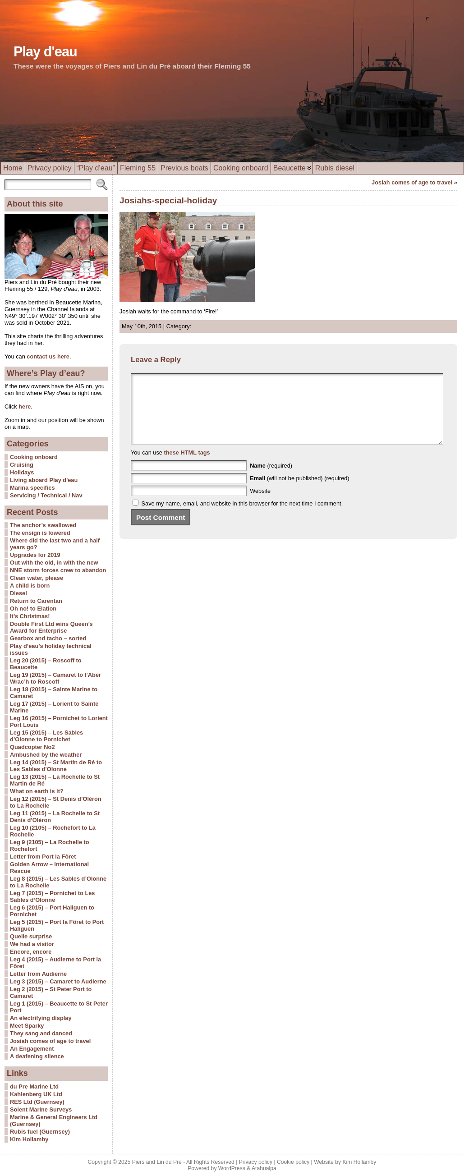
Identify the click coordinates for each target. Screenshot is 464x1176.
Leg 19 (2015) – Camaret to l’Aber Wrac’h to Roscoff (55, 678)
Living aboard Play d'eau (44, 480)
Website (260, 504)
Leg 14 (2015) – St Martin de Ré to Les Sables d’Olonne (56, 765)
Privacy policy (255, 1162)
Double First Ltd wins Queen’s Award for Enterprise (51, 627)
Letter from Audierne (38, 973)
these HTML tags (187, 466)
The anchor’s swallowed (43, 525)
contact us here (48, 356)
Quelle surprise (31, 936)
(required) (271, 479)
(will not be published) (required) (299, 491)
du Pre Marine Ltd (34, 1086)
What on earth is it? (37, 791)
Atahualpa (264, 1168)
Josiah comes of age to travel (50, 1041)
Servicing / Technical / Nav (46, 495)
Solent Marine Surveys (41, 1109)
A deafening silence (37, 1056)
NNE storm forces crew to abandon (58, 570)
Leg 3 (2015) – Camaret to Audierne (58, 981)
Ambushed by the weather (46, 754)
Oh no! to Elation (33, 608)
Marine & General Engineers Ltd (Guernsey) (53, 1120)
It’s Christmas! (30, 616)
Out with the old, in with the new (54, 562)
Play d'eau (45, 52)
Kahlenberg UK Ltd (36, 1094)
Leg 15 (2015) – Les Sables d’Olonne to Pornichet (46, 736)
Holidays (22, 472)
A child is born (30, 585)
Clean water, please (36, 577)
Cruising (21, 464)
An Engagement (32, 1048)
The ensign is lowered (40, 532)
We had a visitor (32, 944)
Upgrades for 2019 (35, 554)
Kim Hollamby (29, 1139)
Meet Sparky (27, 1025)
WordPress (231, 1168)
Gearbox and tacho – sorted (48, 638)
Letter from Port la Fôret (43, 856)
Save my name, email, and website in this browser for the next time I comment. (242, 517)
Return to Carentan (36, 600)
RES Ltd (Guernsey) (37, 1101)
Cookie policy (293, 1162)
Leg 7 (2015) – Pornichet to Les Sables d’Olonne (52, 896)
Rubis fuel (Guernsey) (40, 1131)
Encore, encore (30, 951)
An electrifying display (41, 1018)
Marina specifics (32, 487)
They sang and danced (41, 1033)
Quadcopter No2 (32, 747)
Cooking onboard (34, 457)
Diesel (18, 593)
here (24, 406)
